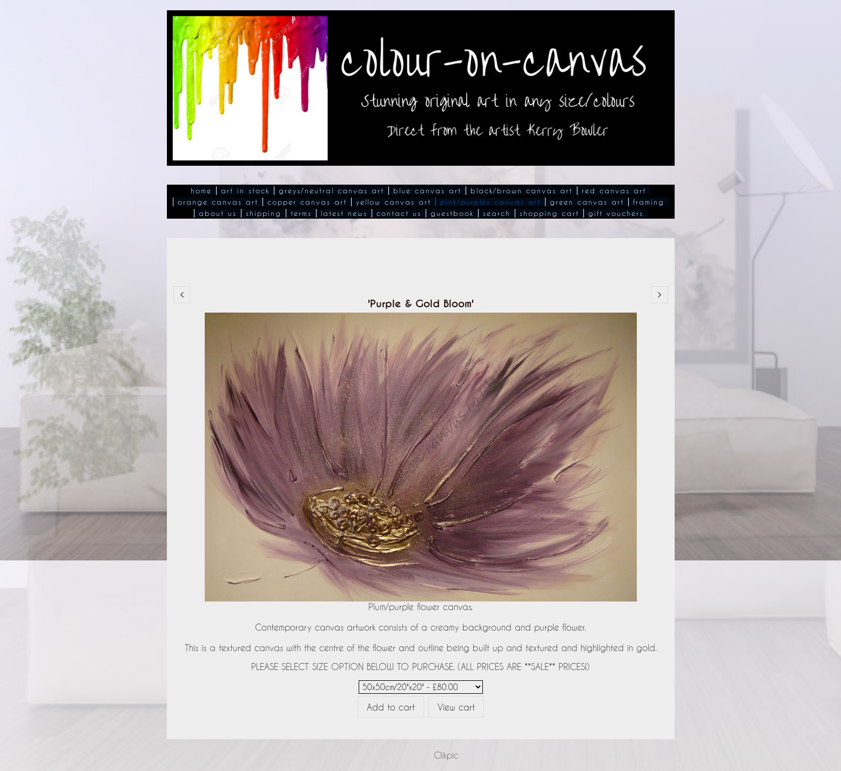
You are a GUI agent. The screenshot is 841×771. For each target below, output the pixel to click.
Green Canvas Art (587, 202)
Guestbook (452, 213)
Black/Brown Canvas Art (521, 190)
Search (496, 213)
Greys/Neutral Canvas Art (331, 190)
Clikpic (446, 755)
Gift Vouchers (615, 213)
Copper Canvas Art (307, 202)
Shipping (263, 213)
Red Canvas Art (614, 190)
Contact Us (398, 213)
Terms (301, 213)
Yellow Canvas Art (393, 202)
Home (201, 190)
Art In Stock (245, 190)
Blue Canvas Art (427, 190)
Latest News (344, 213)
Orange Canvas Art (218, 202)
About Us (218, 213)
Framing (648, 202)
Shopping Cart (549, 213)
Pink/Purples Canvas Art (490, 202)
